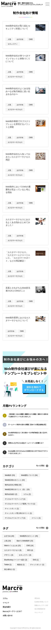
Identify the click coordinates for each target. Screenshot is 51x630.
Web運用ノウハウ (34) (29, 475)
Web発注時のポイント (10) (15, 480)
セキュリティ (13, 44)
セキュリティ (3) (25, 555)
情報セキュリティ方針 (41, 605)
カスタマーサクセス (15, 77)
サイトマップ (39, 612)
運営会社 (37, 598)
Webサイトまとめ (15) (12, 546)
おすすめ (20, 39)
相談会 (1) (20, 565)
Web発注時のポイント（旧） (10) (17, 489)
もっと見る (40, 528)
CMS (31, 39)
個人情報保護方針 (40, 609)
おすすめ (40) (9, 536)
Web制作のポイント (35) (29, 536)
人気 (9, 39)
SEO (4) (30, 550)
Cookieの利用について (41, 602)
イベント (6, 603)
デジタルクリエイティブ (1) (15, 518)
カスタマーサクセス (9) (12, 550)
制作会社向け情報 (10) (13, 485)
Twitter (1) (7, 565)
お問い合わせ (8, 616)
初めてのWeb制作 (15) (25, 541)
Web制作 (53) (10, 475)
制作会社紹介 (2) (11, 494)
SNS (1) (36, 560)
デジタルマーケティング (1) (15, 499)
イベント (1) (36, 518)
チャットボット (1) (12, 509)
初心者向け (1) (9, 569)
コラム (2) (27, 494)
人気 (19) (7, 541)
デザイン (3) (8, 555)
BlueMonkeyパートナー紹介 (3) (15, 560)
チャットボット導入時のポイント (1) (18, 513)
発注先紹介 (7, 607)
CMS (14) (29, 546)
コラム (5, 598)
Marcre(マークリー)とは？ (12, 611)
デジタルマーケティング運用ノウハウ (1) (20, 504)
